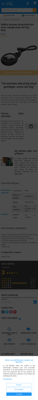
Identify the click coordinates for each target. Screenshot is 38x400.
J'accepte (19, 394)
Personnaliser (19, 389)
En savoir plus (7, 379)
